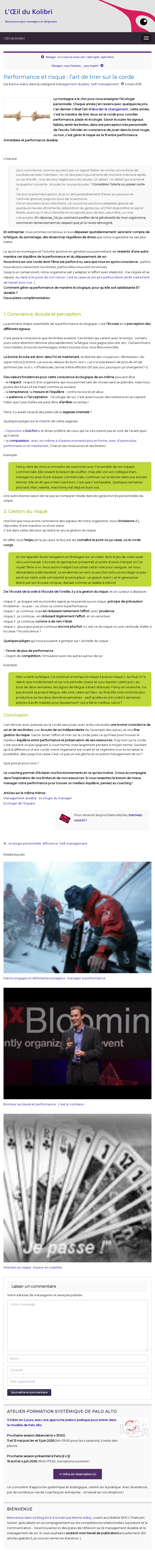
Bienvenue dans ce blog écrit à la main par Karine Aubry (49, 1517)
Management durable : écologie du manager (38, 798)
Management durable (72, 84)
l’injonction (23, 431)
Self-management (105, 84)
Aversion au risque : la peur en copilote (33, 1267)
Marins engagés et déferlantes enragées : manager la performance (54, 978)
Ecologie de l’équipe (19, 803)
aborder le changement (109, 109)
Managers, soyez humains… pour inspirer (75, 65)
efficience (50, 843)
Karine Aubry (18, 84)
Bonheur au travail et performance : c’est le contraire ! (44, 1104)
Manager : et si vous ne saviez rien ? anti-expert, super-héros (80, 57)
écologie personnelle (24, 843)
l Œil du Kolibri (14, 38)
